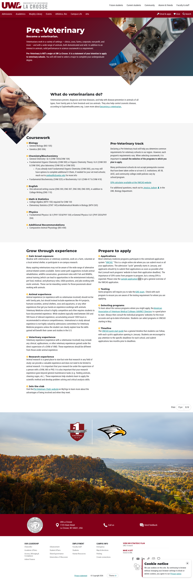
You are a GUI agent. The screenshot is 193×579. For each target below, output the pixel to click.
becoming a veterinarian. (111, 106)
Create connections (103, 557)
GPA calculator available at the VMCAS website (130, 182)
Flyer (180, 407)
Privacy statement (80, 576)
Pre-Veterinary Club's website (46, 389)
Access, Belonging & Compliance (31, 555)
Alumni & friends (165, 5)
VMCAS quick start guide (112, 331)
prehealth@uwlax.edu (55, 175)
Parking (99, 554)
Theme (112, 575)
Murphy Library (35, 14)
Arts (87, 14)
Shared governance (57, 554)
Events (49, 14)
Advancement (54, 547)
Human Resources (79, 554)
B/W (187, 407)
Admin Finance (29, 559)
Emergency (100, 547)
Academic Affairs (30, 550)
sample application (129, 279)
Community (150, 5)
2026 (101, 576)
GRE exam (140, 292)
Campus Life (76, 14)
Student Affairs (55, 550)
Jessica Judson (150, 187)
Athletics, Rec (61, 14)
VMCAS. (109, 262)
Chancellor (28, 547)
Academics (20, 14)
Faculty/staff (77, 547)
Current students (134, 5)
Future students (116, 5)
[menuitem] (7, 14)
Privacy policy (175, 574)
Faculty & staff (183, 5)
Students (75, 550)
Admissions (7, 14)
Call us (109, 525)
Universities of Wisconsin (59, 557)
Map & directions (102, 550)
